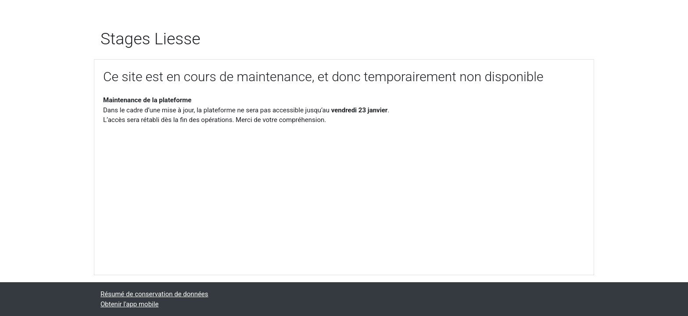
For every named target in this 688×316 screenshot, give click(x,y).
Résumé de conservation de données (154, 294)
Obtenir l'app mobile (129, 304)
